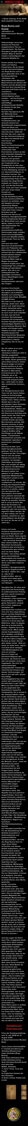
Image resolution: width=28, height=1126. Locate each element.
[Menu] (2, 2)
